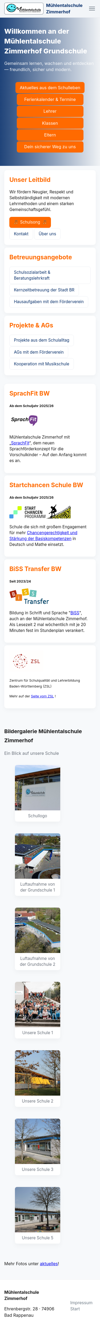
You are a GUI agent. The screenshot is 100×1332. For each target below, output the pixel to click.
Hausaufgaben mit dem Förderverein (49, 301)
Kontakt (21, 233)
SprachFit (20, 443)
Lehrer (50, 111)
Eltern (50, 135)
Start (75, 1308)
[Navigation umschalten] (92, 8)
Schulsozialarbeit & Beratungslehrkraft (32, 275)
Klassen (50, 123)
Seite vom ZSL (42, 696)
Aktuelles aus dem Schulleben (50, 87)
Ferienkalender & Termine (50, 99)
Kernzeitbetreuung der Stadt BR (44, 289)
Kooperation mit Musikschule (41, 363)
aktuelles (49, 1263)
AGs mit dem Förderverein (39, 352)
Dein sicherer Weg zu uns (50, 146)
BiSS (74, 612)
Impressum (81, 1302)
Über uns (47, 233)
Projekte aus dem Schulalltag (41, 340)
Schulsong (30, 222)
